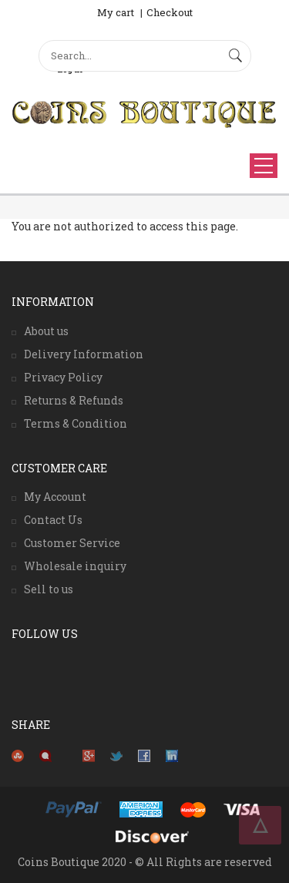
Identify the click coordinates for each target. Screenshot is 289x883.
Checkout (169, 12)
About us (46, 331)
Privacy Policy (63, 377)
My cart (115, 12)
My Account (55, 496)
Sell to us (48, 589)
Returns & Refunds (73, 400)
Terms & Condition (75, 423)
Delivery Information (83, 354)
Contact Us (53, 519)
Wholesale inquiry (75, 566)
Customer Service (72, 543)
